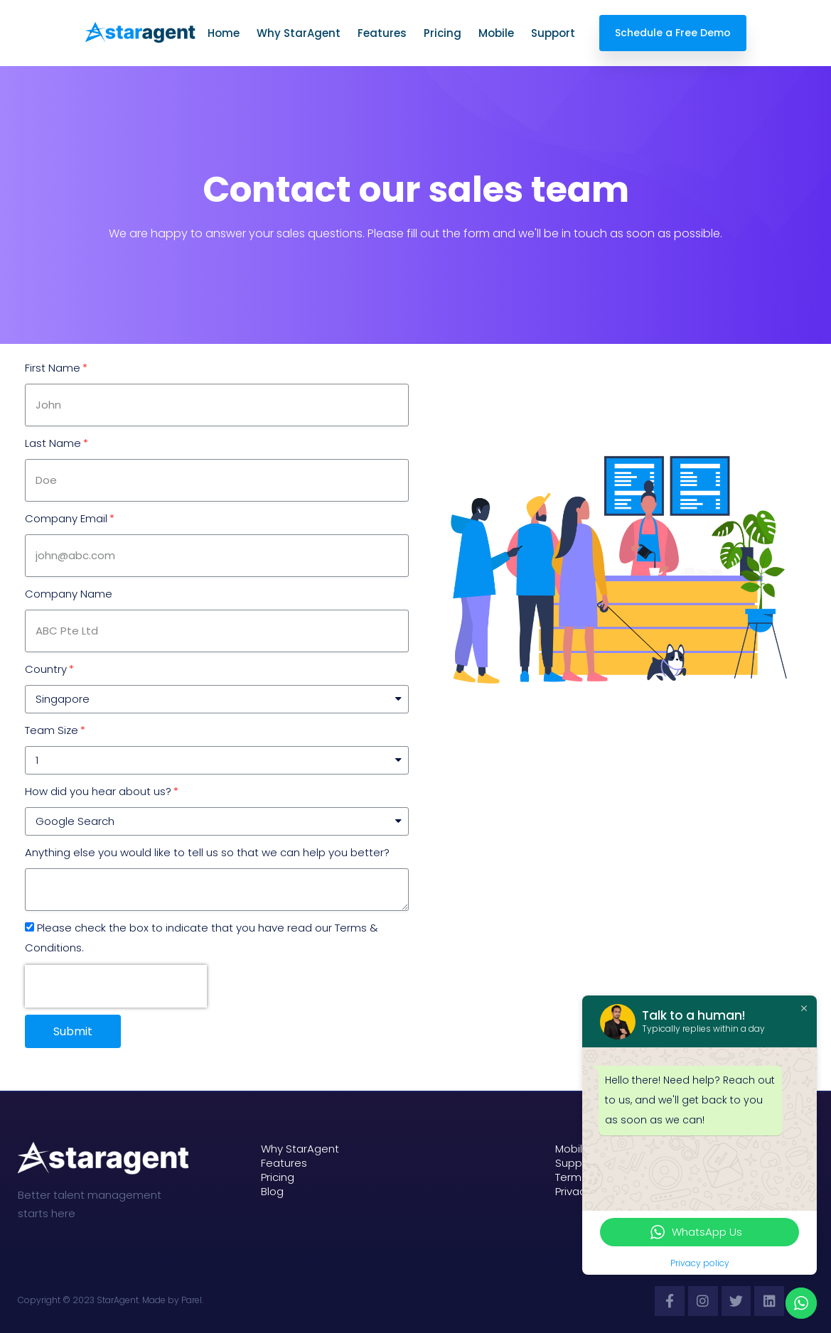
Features (383, 33)
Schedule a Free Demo (673, 33)
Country (46, 669)
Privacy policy (699, 1263)
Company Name (68, 593)
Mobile (497, 33)
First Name (52, 367)
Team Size (51, 730)
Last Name (53, 443)
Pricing (444, 33)
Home (225, 33)
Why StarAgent (300, 33)
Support (554, 33)
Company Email (66, 518)
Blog (272, 1191)
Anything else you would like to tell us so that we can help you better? (207, 852)
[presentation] (116, 986)
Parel (191, 1300)
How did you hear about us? (98, 791)
